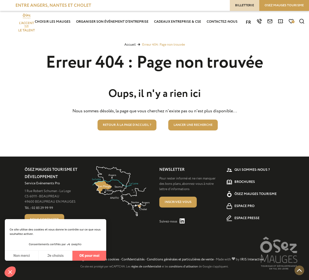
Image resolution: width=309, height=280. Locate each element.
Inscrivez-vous (178, 202)
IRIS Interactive (251, 259)
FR (248, 22)
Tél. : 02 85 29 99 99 (39, 208)
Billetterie (244, 5)
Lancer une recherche (193, 125)
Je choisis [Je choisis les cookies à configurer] (55, 256)
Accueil (130, 44)
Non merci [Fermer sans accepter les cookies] (21, 256)
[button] (10, 272)
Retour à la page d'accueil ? (127, 125)
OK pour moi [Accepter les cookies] (89, 256)
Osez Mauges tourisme (284, 5)
